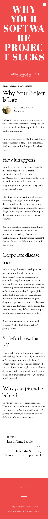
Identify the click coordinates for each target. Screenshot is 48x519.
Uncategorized (25, 86)
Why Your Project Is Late (23, 97)
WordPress (18, 511)
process (12, 86)
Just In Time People (26, 439)
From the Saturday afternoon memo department (21, 451)
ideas (4, 86)
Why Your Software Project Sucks (23, 507)
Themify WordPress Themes (32, 511)
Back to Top (24, 487)
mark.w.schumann (23, 107)
